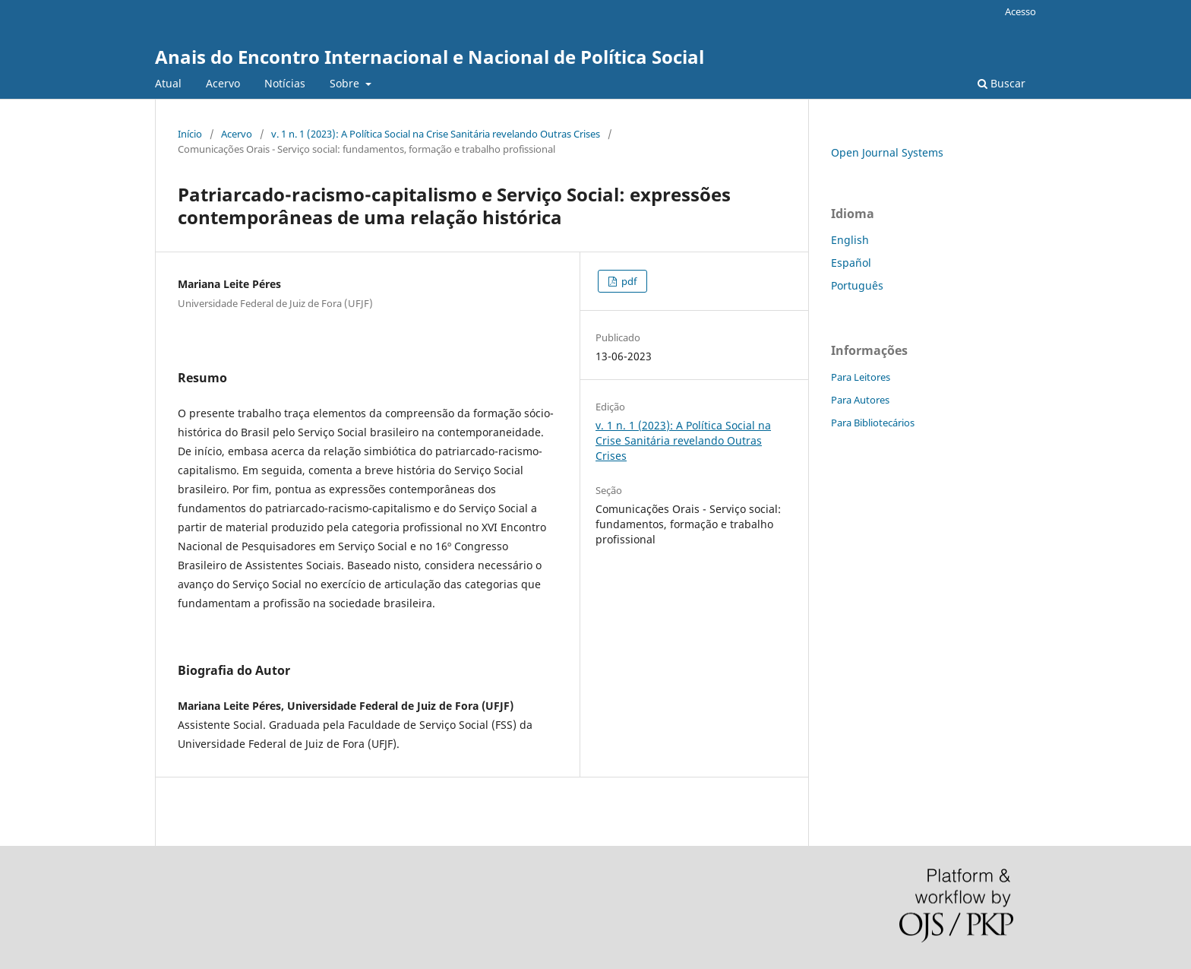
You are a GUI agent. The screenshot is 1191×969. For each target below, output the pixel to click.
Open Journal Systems (887, 152)
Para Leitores (860, 377)
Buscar (1001, 83)
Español (851, 262)
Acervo (223, 83)
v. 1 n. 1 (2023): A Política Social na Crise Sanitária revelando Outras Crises (435, 134)
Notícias (284, 83)
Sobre (346, 83)
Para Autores (860, 400)
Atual (168, 83)
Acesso (1020, 11)
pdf (628, 281)
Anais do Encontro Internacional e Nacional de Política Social (429, 56)
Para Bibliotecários (873, 422)
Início (190, 134)
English (850, 240)
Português (857, 285)
